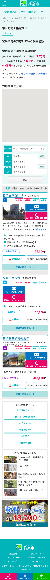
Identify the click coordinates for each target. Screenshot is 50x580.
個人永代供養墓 (25, 416)
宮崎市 (7, 33)
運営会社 (13, 553)
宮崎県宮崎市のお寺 (16, 338)
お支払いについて (36, 553)
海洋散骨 (25, 436)
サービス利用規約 (13, 557)
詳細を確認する (25, 267)
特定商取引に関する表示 (37, 557)
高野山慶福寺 (11, 278)
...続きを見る (41, 229)
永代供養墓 (25, 410)
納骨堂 (25, 423)
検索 (25, 180)
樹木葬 (25, 429)
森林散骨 (25, 442)
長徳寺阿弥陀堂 (26, 73)
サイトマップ (37, 561)
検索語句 (8, 148)
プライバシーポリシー (13, 561)
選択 (42, 156)
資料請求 (14, 259)
